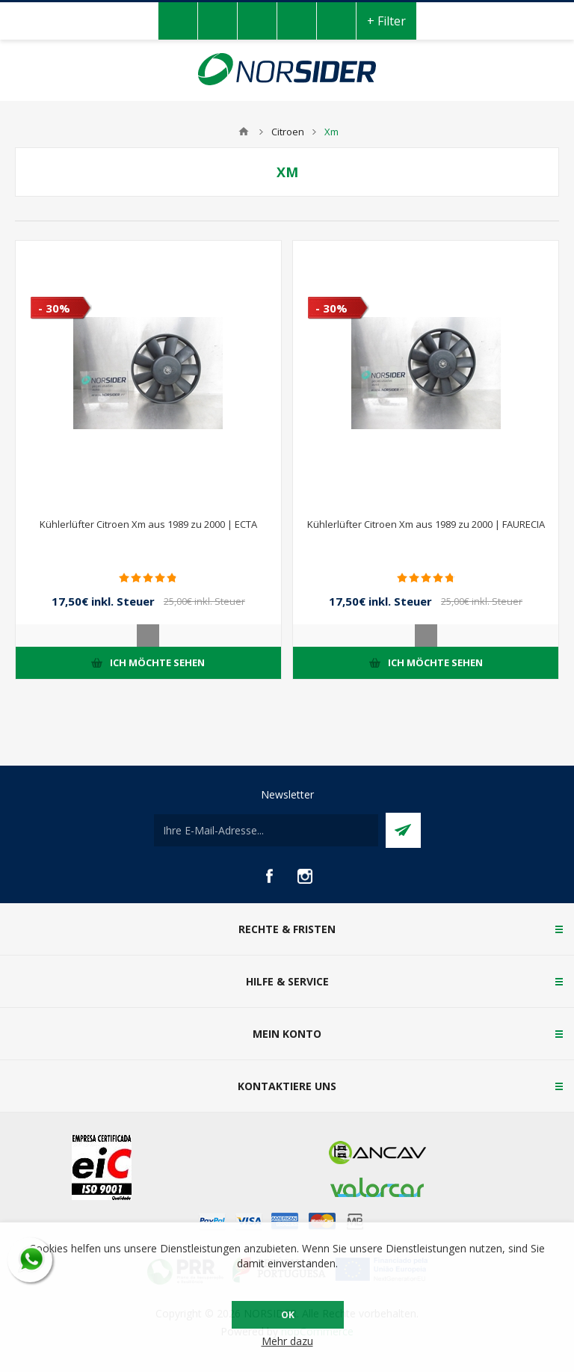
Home (243, 132)
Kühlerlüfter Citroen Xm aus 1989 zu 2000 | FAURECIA (426, 524)
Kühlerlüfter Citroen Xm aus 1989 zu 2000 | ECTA (148, 524)
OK (287, 1314)
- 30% (54, 308)
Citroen (287, 131)
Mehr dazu (287, 1341)
